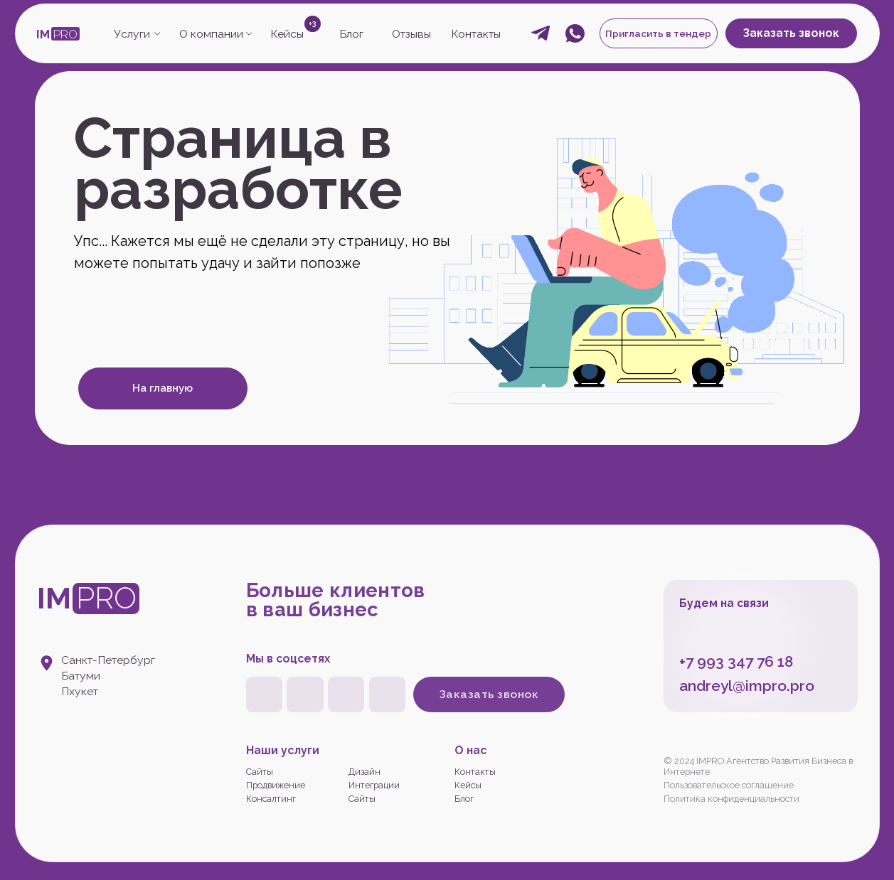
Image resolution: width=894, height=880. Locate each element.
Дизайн (364, 771)
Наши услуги (282, 750)
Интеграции (374, 785)
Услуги (132, 34)
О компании (211, 34)
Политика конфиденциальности (731, 798)
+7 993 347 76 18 (736, 661)
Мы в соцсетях (288, 658)
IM (43, 34)
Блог (351, 34)
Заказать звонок (791, 33)
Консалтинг (271, 798)
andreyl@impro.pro (746, 685)
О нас (470, 750)
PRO (65, 34)
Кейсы (287, 34)
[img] (346, 694)
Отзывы (411, 34)
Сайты (259, 771)
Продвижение (275, 785)
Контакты (476, 34)
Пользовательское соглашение (729, 785)
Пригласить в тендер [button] (658, 33)
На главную (162, 388)
